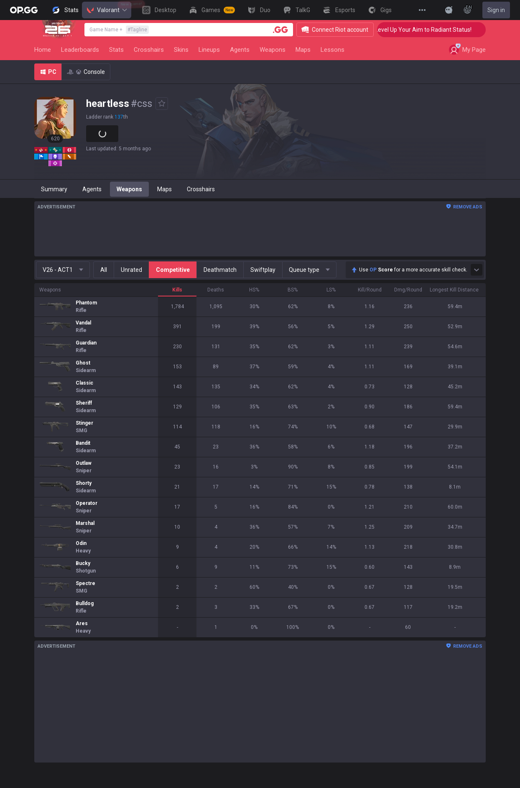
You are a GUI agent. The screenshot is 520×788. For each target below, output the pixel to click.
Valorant (106, 10)
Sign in (496, 10)
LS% (331, 290)
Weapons (272, 49)
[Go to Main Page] (24, 10)
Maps (303, 49)
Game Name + (119, 29)
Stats (116, 49)
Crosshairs (149, 49)
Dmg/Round (408, 290)
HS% (254, 290)
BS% (293, 290)
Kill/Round (370, 290)
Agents (240, 49)
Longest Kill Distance (454, 290)
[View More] (422, 10)
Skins (181, 49)
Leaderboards (80, 49)
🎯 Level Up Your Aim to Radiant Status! (431, 29)
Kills (177, 290)
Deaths (215, 290)
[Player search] (280, 30)
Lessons (332, 49)
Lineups (209, 49)
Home (42, 49)
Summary (54, 189)
